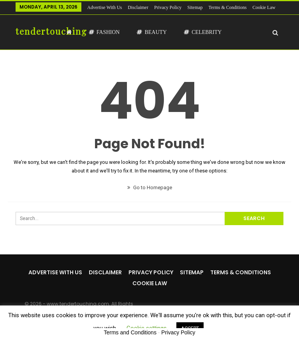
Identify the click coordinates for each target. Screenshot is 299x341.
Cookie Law (149, 283)
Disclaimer (138, 7)
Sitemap (194, 7)
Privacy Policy (167, 7)
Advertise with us (104, 7)
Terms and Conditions (130, 332)
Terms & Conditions (240, 272)
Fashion (104, 32)
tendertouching (51, 31)
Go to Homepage (149, 187)
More (216, 7)
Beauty (152, 32)
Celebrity (203, 32)
